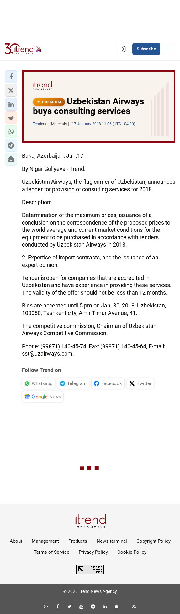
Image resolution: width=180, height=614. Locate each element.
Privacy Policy (93, 552)
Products (77, 541)
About (16, 541)
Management (45, 541)
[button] (11, 77)
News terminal (112, 541)
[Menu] (168, 49)
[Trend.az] (23, 49)
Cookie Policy (131, 552)
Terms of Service (51, 552)
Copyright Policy (153, 541)
